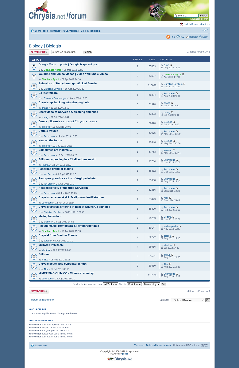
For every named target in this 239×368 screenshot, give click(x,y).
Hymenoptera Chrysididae (64, 31)
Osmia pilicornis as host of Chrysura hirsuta (68, 121)
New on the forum (50, 140)
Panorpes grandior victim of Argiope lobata (67, 178)
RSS (170, 36)
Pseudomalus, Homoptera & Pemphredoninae (69, 225)
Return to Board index (42, 299)
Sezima (167, 217)
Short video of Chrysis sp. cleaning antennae (68, 111)
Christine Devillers (53, 89)
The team (139, 345)
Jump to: (164, 300)
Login (205, 36)
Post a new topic (39, 52)
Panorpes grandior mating (56, 168)
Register (193, 36)
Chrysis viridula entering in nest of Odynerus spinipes (74, 206)
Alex (166, 198)
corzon (47, 240)
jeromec (46, 126)
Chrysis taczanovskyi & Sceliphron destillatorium (71, 197)
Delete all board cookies (158, 345)
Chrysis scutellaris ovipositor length (63, 263)
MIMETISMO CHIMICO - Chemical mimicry (66, 273)
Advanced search (199, 19)
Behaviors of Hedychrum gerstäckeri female (68, 83)
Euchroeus (169, 93)
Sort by (130, 284)
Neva (166, 65)
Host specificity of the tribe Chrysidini (64, 187)
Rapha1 (46, 164)
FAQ (182, 36)
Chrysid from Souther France (58, 235)
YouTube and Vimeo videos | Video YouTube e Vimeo (73, 73)
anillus (45, 259)
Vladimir (46, 250)
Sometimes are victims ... (55, 149)
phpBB (125, 354)
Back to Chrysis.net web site (197, 24)
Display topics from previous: (95, 284)
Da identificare (48, 92)
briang (45, 107)
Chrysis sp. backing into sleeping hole (64, 102)
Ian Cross (49, 174)
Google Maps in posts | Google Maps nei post (69, 64)
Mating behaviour (50, 216)
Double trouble (48, 130)
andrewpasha (171, 226)
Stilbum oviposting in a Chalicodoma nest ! (67, 159)
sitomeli (47, 221)
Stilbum (44, 254)
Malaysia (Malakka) (51, 244)
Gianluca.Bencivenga (55, 98)
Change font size (205, 30)
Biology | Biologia (90, 31)
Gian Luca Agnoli (52, 70)
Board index (41, 31)
